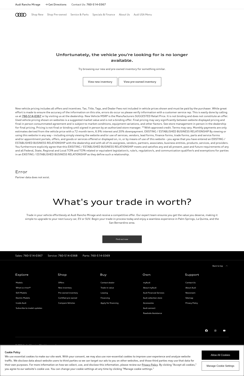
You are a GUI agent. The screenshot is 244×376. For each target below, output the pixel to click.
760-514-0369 (100, 255)
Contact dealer (107, 282)
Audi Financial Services (153, 293)
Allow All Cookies (220, 355)
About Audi (190, 287)
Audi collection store (152, 298)
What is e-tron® (23, 287)
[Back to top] (220, 266)
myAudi (146, 282)
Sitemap (189, 298)
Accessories (148, 303)
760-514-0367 (96, 4)
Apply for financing (110, 303)
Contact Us (190, 282)
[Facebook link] (206, 330)
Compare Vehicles (66, 303)
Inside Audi (21, 303)
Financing (105, 298)
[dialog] (122, 360)
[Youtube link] (224, 330)
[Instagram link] (215, 330)
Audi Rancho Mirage (27, 4)
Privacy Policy (191, 303)
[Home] (20, 15)
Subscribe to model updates (29, 308)
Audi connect (149, 308)
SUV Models (21, 293)
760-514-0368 (68, 255)
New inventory (65, 287)
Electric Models (23, 298)
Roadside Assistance (152, 313)
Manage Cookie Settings (220, 366)
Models (19, 282)
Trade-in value (107, 287)
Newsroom (190, 293)
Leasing (104, 293)
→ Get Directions (55, 4)
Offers (61, 282)
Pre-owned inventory (68, 293)
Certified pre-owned (67, 298)
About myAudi (149, 287)
